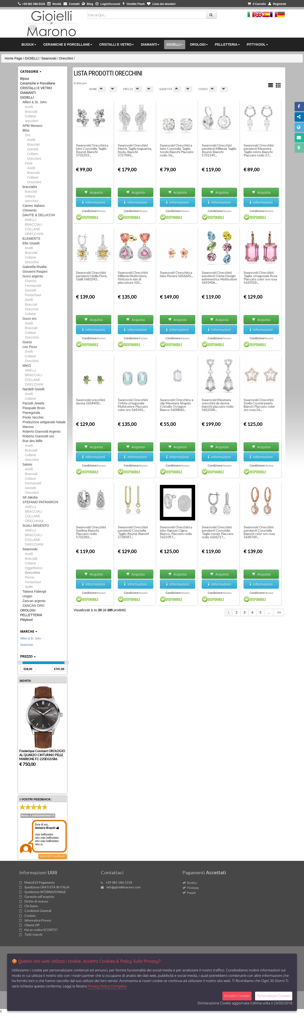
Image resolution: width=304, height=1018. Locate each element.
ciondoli (32, 149)
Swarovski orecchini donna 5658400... (90, 401)
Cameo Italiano (34, 206)
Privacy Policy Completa (107, 986)
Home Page (13, 58)
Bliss (26, 130)
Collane (30, 116)
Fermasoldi (33, 285)
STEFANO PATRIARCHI (40, 502)
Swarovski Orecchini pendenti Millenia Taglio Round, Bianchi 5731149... (219, 150)
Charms (30, 281)
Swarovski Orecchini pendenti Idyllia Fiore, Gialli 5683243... (91, 276)
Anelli (29, 107)
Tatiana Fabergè (34, 591)
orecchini (31, 121)
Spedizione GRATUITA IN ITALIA (46, 887)
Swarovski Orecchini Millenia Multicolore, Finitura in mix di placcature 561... (133, 277)
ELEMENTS (31, 238)
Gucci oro (30, 318)
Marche (28, 631)
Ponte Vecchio (33, 417)
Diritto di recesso (36, 901)
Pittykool (26, 620)
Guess (27, 342)
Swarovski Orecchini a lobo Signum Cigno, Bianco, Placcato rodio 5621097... (176, 532)
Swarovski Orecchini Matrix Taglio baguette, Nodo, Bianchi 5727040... (135, 150)
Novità (54, 4)
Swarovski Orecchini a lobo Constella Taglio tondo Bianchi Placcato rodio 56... (176, 150)
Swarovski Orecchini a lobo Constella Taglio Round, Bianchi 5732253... (92, 150)
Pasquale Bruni (34, 408)
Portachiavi (33, 295)
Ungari (27, 596)
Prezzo (28, 656)
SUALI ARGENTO (36, 525)
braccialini (30, 187)
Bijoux (24, 78)
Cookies (30, 916)
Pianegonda (31, 413)
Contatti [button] (71, 4)
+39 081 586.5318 (119, 882)
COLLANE (32, 229)
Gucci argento (33, 276)
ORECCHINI (34, 234)
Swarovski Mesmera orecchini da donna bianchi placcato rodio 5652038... (217, 405)
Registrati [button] (277, 4)
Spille (29, 587)
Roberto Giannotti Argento (42, 431)
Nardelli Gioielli (33, 389)
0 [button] (257, 4)
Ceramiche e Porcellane (37, 83)
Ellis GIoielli (31, 243)
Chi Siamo (31, 906)
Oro (27, 135)
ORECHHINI (34, 521)
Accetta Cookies (237, 996)
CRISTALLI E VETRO (36, 88)
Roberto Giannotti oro (38, 436)
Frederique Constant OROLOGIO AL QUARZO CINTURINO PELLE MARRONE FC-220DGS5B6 (42, 755)
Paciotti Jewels (33, 403)
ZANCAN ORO (33, 605)
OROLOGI (28, 610)
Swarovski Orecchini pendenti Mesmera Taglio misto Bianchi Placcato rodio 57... (258, 150)
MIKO (27, 365)
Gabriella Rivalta (35, 267)
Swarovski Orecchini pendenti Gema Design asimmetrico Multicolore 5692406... (219, 277)
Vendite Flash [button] (134, 4)
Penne (29, 577)
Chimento (30, 210)
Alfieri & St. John (35, 102)
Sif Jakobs (30, 497)
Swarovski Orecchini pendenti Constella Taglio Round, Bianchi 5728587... (133, 532)
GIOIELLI (32, 58)
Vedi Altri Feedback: (53, 856)
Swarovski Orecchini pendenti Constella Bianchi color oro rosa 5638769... (259, 532)
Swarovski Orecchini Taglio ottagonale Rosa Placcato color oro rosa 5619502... (260, 277)
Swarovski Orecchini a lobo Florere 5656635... (176, 274)
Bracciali (31, 111)
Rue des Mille (33, 441)
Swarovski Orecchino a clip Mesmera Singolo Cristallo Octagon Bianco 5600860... (176, 405)
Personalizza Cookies (274, 996)
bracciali (31, 191)
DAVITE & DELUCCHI (39, 215)
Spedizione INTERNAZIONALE (45, 892)
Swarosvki (26, 645)
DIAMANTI (28, 93)
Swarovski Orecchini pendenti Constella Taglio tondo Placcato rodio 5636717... (217, 532)
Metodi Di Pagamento (39, 882)
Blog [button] (87, 4)
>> (278, 612)
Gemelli (30, 290)
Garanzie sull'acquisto (39, 896)
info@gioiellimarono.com (124, 887)
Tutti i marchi (33, 934)
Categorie (31, 71)
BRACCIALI (33, 224)
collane (30, 196)
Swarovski (48, 58)
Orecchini (66, 58)
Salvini (27, 464)
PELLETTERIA (31, 615)
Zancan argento (34, 601)
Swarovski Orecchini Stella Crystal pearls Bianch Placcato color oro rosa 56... (259, 405)
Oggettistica (33, 568)
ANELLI (30, 220)
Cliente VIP (32, 925)
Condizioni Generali (37, 911)
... (268, 612)
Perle (29, 163)
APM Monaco (32, 126)
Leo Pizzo (30, 347)
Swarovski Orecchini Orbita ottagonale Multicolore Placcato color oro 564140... (133, 405)
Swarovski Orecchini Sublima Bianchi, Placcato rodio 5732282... (91, 532)
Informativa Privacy (37, 920)
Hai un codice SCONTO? (41, 930)
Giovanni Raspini (35, 271)
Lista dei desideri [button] (161, 4)
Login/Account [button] (107, 4)
